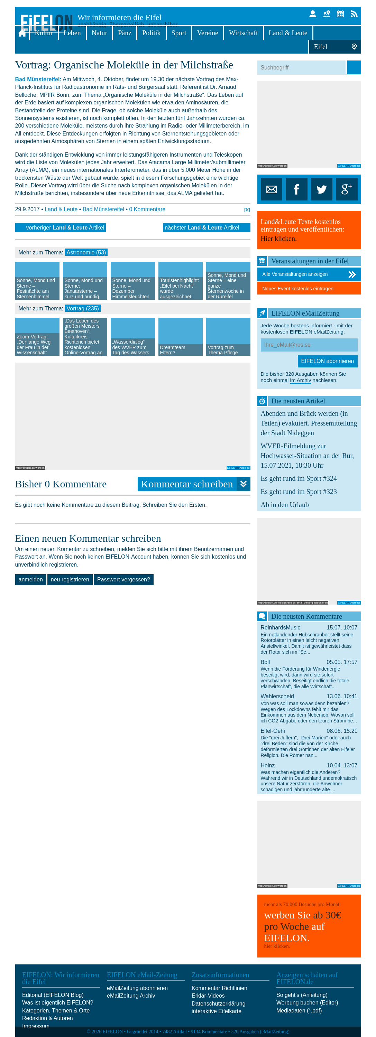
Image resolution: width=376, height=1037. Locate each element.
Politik (151, 33)
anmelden (31, 579)
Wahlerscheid (309, 708)
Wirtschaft (243, 33)
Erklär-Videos (208, 996)
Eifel (321, 46)
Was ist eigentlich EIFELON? (57, 1003)
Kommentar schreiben (195, 484)
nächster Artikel (202, 228)
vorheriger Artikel (65, 228)
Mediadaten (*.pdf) (299, 1010)
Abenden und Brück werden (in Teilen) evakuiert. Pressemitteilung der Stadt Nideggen (309, 423)
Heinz (309, 777)
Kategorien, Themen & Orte (56, 1010)
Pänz (124, 33)
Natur (100, 33)
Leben (72, 33)
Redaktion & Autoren (47, 1018)
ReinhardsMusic (309, 639)
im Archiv (300, 380)
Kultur (44, 33)
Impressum (35, 1026)
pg (247, 209)
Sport (179, 33)
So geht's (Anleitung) (302, 995)
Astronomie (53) (86, 252)
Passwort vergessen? (123, 579)
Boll (309, 674)
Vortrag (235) (82, 308)
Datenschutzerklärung (219, 1004)
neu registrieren (70, 579)
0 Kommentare (147, 209)
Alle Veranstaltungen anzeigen (310, 274)
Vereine (207, 33)
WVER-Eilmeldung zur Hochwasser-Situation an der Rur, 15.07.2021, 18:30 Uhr (307, 455)
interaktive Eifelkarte (216, 1011)
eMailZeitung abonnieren (137, 988)
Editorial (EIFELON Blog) (53, 995)
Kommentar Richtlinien (219, 988)
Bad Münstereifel (103, 209)
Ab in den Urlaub (285, 504)
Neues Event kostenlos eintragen (298, 288)
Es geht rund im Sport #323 (299, 491)
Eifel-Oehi (309, 742)
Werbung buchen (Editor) (307, 1003)
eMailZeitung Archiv (131, 996)
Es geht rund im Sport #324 (299, 478)
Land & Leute (288, 33)
